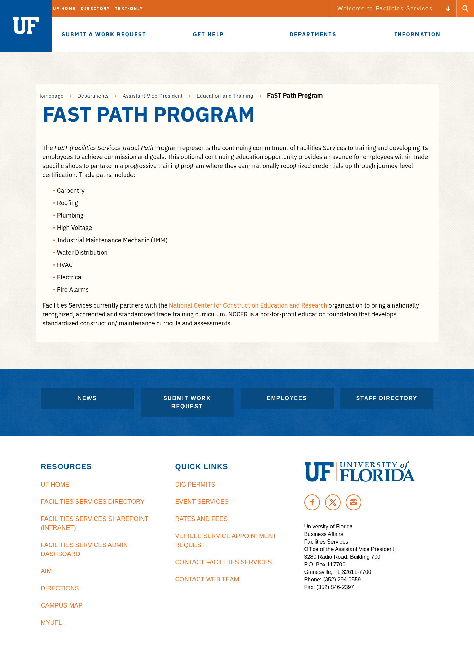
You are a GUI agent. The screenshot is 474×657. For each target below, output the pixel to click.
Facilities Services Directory (93, 501)
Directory (95, 8)
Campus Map (62, 605)
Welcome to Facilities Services (385, 8)
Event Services (202, 501)
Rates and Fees (201, 518)
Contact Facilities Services (223, 562)
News (87, 398)
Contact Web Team (207, 579)
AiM (46, 571)
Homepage (51, 96)
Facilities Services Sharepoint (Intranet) (94, 523)
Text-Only (129, 8)
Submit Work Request (187, 402)
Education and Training (225, 96)
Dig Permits (195, 484)
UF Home (64, 8)
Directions (60, 588)
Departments (93, 96)
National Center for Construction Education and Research (248, 305)
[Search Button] (465, 8)
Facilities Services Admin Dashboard (84, 549)
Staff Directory (386, 398)
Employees (287, 398)
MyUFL (51, 622)
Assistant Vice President (153, 96)
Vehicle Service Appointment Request (225, 540)
